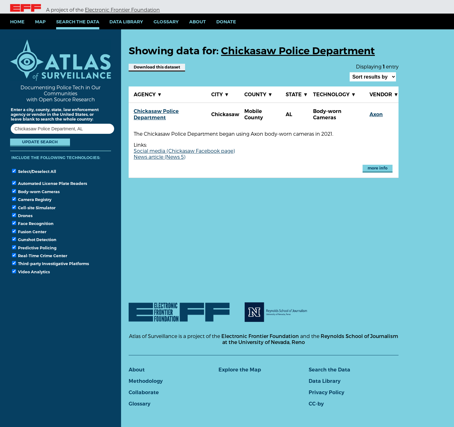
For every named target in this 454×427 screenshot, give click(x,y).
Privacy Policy (326, 392)
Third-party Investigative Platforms (50, 263)
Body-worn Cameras (36, 191)
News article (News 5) (159, 157)
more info (377, 168)
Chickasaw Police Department (156, 114)
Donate (226, 22)
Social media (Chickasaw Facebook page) (184, 151)
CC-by (316, 404)
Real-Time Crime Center (39, 255)
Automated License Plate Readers (49, 183)
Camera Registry (31, 199)
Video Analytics (31, 271)
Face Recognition (33, 223)
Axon (376, 114)
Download (157, 67)
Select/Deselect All (34, 171)
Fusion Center (29, 231)
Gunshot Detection (34, 239)
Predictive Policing (34, 247)
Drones (22, 215)
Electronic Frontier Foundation (122, 10)
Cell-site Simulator (33, 207)
